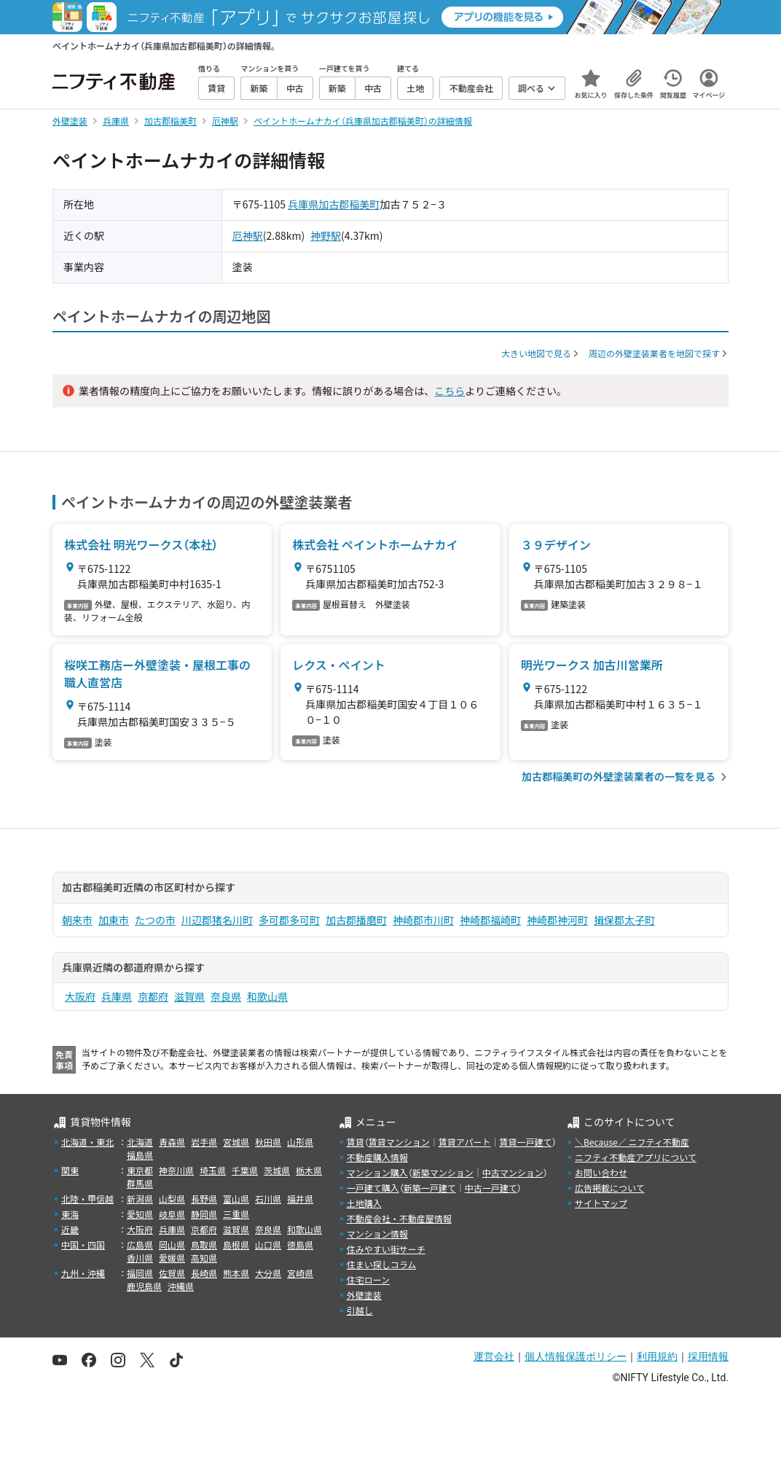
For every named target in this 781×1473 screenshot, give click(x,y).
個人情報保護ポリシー (576, 1356)
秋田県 (268, 1142)
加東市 (113, 920)
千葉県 (245, 1170)
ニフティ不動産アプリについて (635, 1157)
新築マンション (443, 1172)
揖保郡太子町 (624, 920)
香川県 (140, 1257)
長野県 (204, 1198)
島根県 (236, 1244)
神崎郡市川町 (423, 920)
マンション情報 (377, 1233)
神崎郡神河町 (557, 920)
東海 (70, 1214)
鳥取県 (204, 1244)
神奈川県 (176, 1170)
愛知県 (140, 1214)
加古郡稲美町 (349, 204)
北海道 (140, 1142)
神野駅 (325, 235)
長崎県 (204, 1273)
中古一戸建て (491, 1187)
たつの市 (155, 920)
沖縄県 (181, 1286)
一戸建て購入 (373, 1187)
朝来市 (77, 920)
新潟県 (140, 1198)
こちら (449, 390)
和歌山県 (267, 996)
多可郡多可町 (289, 920)
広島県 (140, 1244)
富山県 (236, 1198)
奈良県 (226, 996)
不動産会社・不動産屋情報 (399, 1218)
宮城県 (236, 1142)
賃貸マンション (399, 1142)
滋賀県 (189, 996)
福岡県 (140, 1273)
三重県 (236, 1214)
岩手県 (204, 1142)
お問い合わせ (601, 1172)
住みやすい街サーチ (386, 1249)
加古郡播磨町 (356, 920)
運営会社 (494, 1356)
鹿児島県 (144, 1286)
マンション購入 (377, 1172)
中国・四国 (83, 1244)
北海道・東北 (87, 1142)
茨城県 (277, 1170)
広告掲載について (610, 1187)
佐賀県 (172, 1273)
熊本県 (236, 1273)
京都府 (153, 996)
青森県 (172, 1142)
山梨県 (172, 1198)
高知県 (204, 1257)
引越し (360, 1310)
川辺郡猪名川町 (217, 920)
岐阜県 (172, 1214)
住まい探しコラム (382, 1264)
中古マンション (512, 1172)
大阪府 (80, 996)
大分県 (268, 1273)
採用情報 (708, 1356)
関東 (70, 1170)
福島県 (140, 1155)
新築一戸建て (430, 1187)
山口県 (268, 1244)
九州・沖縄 (83, 1273)
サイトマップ (601, 1203)
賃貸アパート (465, 1142)
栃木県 (309, 1170)
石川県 (268, 1198)
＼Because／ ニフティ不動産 (632, 1142)
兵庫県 (303, 204)
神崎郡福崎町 (490, 920)
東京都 (140, 1170)
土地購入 (364, 1203)
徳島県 (300, 1244)
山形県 (300, 1142)
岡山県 (172, 1244)
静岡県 (204, 1214)
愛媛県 (172, 1257)
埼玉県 (213, 1170)
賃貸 (355, 1142)
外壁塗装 (364, 1295)
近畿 (70, 1229)
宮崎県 (300, 1273)
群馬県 (140, 1183)
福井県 (300, 1198)
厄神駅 (247, 235)
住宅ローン (368, 1279)
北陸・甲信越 (87, 1198)
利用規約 (657, 1356)
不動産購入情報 (377, 1157)
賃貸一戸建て (525, 1142)
